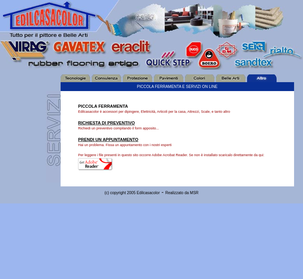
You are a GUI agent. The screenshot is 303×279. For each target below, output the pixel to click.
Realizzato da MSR (182, 193)
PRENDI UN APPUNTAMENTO (108, 139)
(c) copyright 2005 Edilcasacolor (132, 193)
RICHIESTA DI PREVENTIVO (106, 123)
